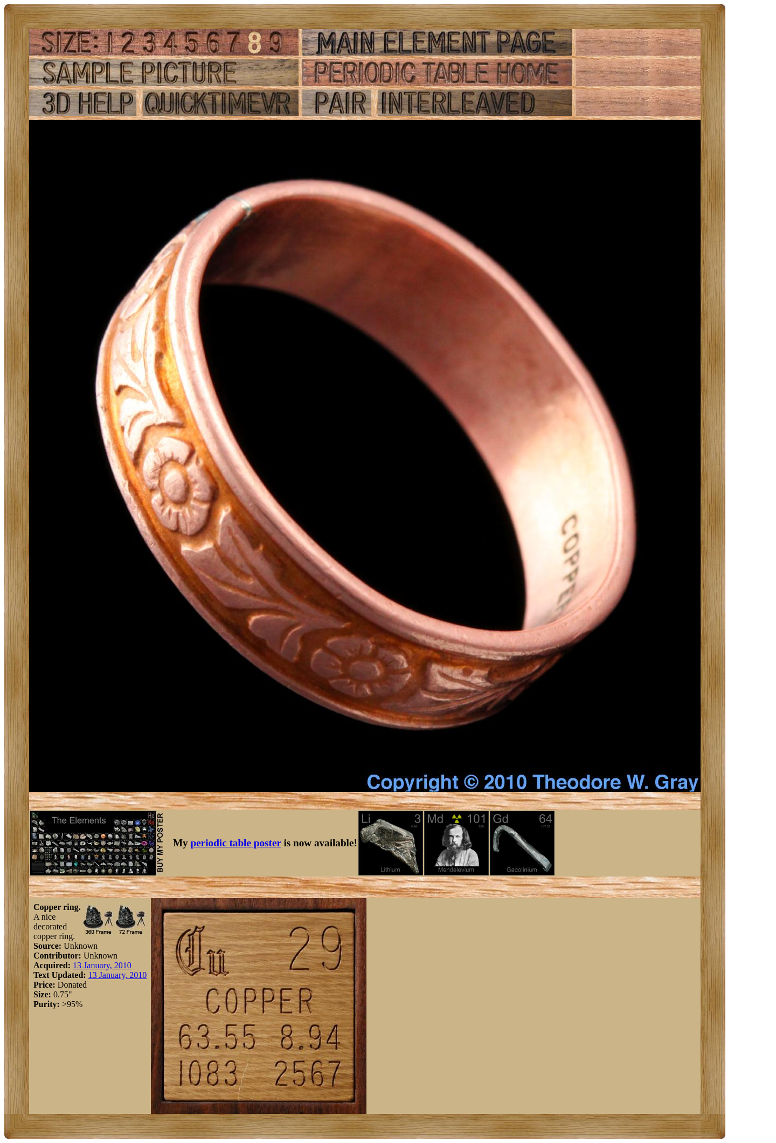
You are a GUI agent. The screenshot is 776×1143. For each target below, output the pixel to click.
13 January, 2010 (102, 965)
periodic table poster (236, 842)
